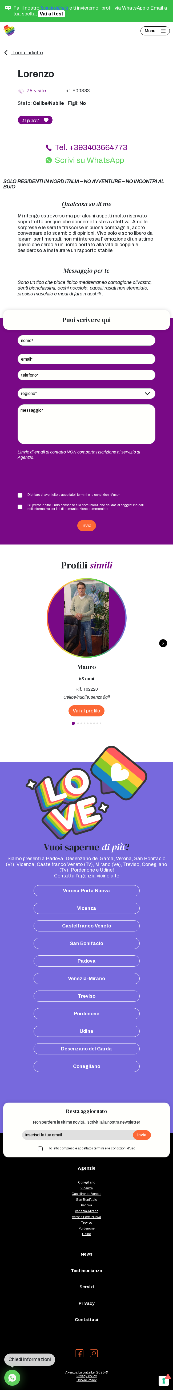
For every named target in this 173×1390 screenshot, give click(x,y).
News (86, 1254)
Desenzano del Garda (86, 1048)
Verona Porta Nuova (86, 890)
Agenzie (86, 1168)
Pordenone (86, 1013)
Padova (87, 961)
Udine (86, 1031)
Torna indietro (23, 52)
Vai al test (51, 14)
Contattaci (86, 1319)
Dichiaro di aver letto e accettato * (73, 495)
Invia (87, 525)
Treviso (86, 996)
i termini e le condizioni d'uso (96, 495)
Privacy (87, 1303)
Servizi (86, 1287)
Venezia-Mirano (86, 978)
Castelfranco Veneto (86, 926)
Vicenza (86, 908)
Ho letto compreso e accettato (91, 1148)
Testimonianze (86, 1270)
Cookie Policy (86, 1380)
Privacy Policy (87, 1376)
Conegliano (86, 1066)
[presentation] (58, 475)
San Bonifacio (86, 943)
